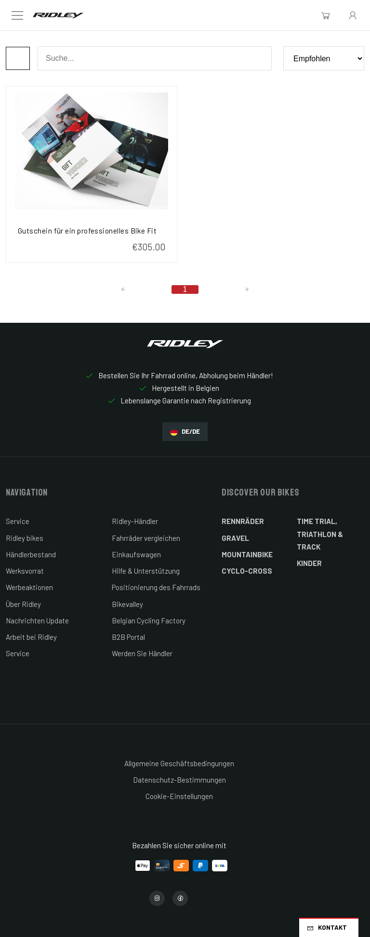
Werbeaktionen (29, 587)
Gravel (235, 538)
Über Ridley (23, 604)
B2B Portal (128, 637)
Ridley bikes (24, 538)
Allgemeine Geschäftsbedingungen (179, 763)
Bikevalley (127, 604)
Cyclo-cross (247, 570)
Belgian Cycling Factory (148, 620)
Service (17, 521)
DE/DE (185, 431)
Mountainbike (247, 554)
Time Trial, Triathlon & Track (320, 534)
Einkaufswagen (136, 554)
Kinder (309, 563)
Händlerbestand (31, 554)
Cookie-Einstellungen (179, 796)
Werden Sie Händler (142, 653)
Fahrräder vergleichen (146, 538)
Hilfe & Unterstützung (146, 570)
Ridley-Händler (135, 521)
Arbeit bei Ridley (31, 637)
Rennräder (243, 521)
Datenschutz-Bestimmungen (179, 779)
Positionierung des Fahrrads (156, 587)
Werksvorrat (25, 570)
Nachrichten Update (37, 620)
